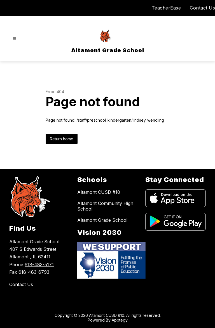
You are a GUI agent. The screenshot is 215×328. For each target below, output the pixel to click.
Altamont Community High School (105, 206)
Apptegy (120, 320)
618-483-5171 (39, 264)
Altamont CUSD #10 (98, 192)
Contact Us (202, 8)
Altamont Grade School (102, 220)
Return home (61, 138)
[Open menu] (14, 39)
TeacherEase (166, 8)
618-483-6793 (33, 272)
